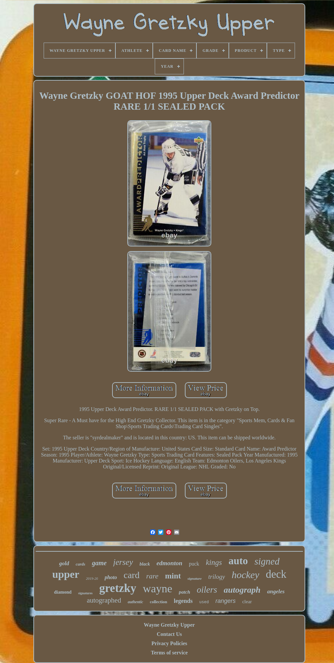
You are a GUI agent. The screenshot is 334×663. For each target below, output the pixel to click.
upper (65, 574)
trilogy (216, 576)
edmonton (169, 563)
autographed (104, 600)
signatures (85, 593)
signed (267, 561)
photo (110, 577)
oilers (207, 590)
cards (80, 564)
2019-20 (92, 578)
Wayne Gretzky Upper (169, 625)
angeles (276, 591)
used (204, 602)
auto (238, 561)
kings (214, 562)
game (99, 563)
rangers (225, 601)
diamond (62, 592)
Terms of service (169, 652)
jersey (123, 562)
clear (247, 601)
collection (158, 601)
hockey (245, 574)
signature (195, 578)
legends (183, 601)
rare (152, 576)
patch (184, 592)
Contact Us (169, 634)
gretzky (117, 588)
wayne (157, 588)
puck (194, 564)
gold (64, 563)
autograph (242, 590)
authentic (135, 602)
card (132, 575)
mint (173, 575)
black (145, 564)
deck (276, 574)
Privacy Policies (169, 643)
